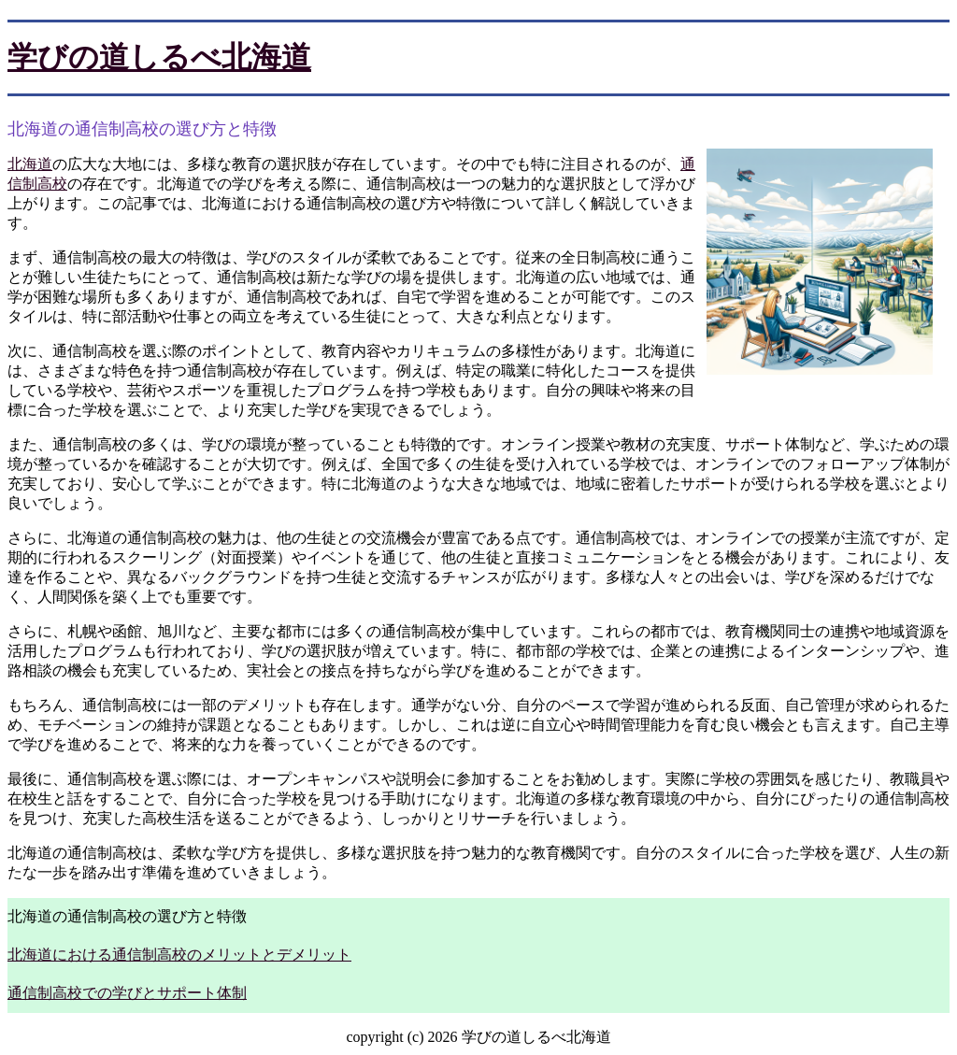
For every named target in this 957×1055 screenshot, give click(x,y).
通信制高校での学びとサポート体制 (127, 993)
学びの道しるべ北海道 (159, 57)
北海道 (29, 164)
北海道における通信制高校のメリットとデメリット (179, 954)
